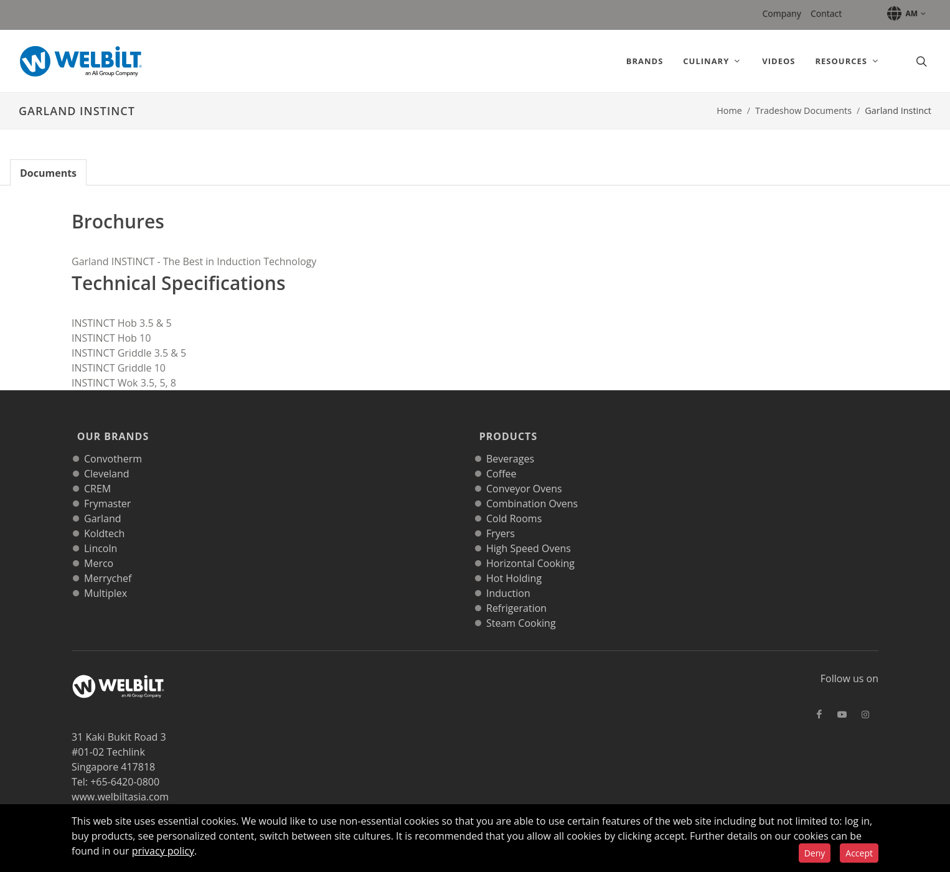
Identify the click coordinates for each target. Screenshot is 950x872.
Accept (859, 853)
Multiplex (105, 577)
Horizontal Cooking (530, 547)
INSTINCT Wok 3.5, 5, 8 (124, 383)
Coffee (501, 457)
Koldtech (104, 517)
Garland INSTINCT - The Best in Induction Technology (194, 261)
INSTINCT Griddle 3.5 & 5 (129, 353)
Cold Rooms (514, 502)
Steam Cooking (521, 607)
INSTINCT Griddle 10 (119, 368)
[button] (904, 13)
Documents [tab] (48, 173)
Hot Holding (514, 562)
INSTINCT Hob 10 (111, 338)
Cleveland (106, 457)
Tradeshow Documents (803, 110)
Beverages (510, 443)
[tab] (48, 172)
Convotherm (113, 443)
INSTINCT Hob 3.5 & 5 (122, 323)
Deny (814, 853)
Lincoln (100, 532)
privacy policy (163, 851)
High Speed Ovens (528, 532)
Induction (508, 577)
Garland (102, 502)
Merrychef (107, 562)
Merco (98, 547)
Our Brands (110, 428)
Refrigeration (516, 592)
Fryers (500, 517)
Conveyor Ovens (524, 472)
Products (505, 428)
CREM (97, 472)
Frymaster (107, 487)
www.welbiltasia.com (120, 780)
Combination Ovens (532, 487)
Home (729, 110)
